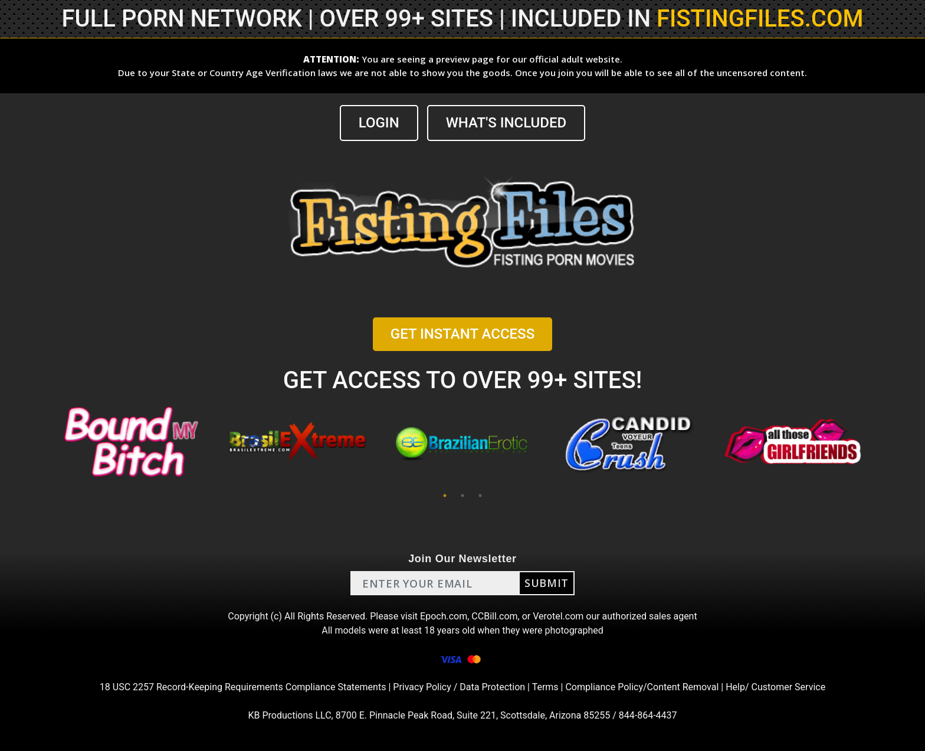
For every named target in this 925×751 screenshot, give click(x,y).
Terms (545, 687)
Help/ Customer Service (775, 687)
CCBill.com (494, 616)
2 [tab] (462, 495)
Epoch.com (443, 616)
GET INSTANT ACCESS (462, 334)
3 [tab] (480, 495)
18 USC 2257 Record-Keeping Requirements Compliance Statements (243, 687)
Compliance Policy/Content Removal (642, 687)
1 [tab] (445, 495)
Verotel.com (558, 616)
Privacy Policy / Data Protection (459, 687)
